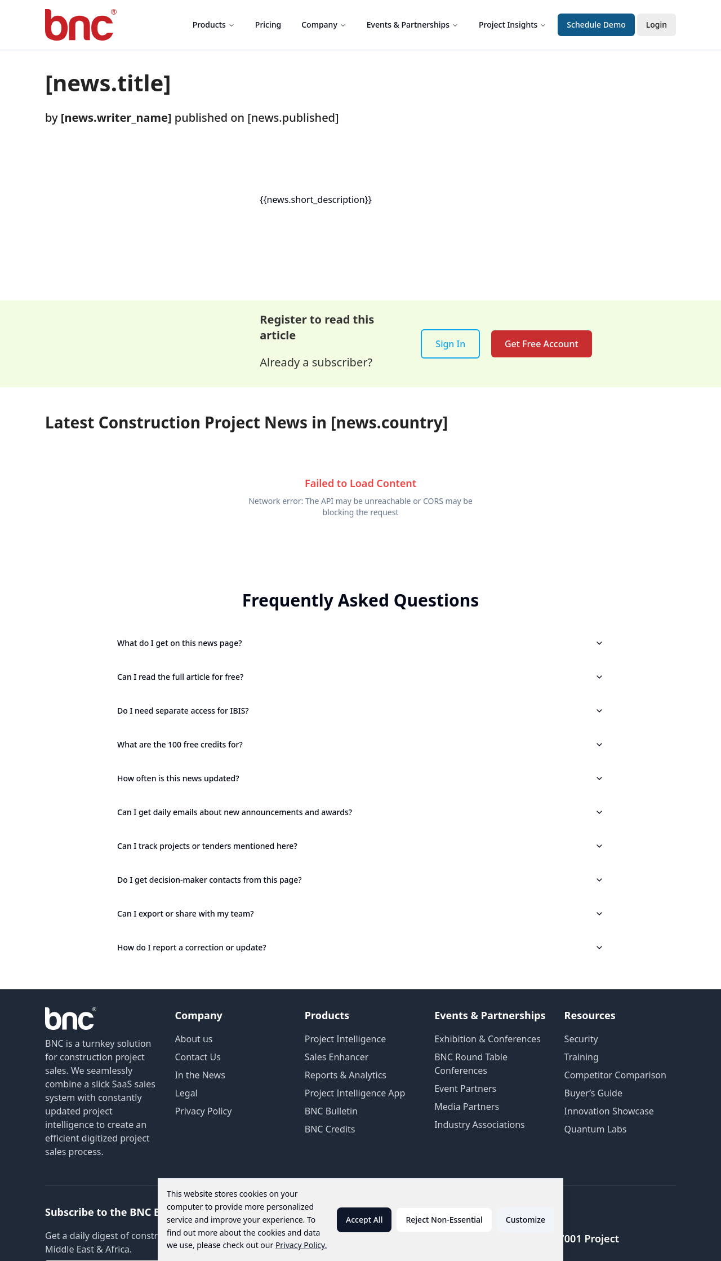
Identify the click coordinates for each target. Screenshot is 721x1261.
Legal (186, 1093)
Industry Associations (479, 1124)
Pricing (268, 24)
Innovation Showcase (609, 1111)
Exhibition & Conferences (487, 1039)
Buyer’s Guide (593, 1093)
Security (581, 1039)
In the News (200, 1075)
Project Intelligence (345, 1039)
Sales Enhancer (337, 1057)
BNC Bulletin (331, 1111)
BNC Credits (330, 1129)
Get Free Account (541, 344)
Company (323, 24)
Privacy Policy (203, 1111)
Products (214, 24)
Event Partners (465, 1088)
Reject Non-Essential (444, 1219)
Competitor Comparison (615, 1075)
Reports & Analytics (345, 1075)
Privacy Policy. (301, 1245)
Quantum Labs (595, 1129)
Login (656, 24)
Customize (525, 1219)
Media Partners (466, 1106)
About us (193, 1039)
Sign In (450, 344)
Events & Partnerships (413, 24)
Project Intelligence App (355, 1093)
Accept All (364, 1219)
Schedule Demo (596, 24)
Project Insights (512, 24)
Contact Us (197, 1057)
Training (581, 1057)
